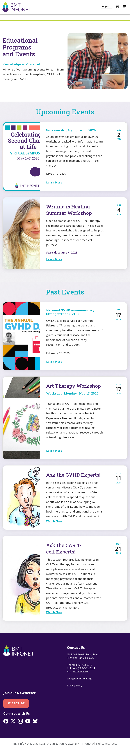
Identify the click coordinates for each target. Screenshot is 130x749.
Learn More (54, 182)
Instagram (20, 721)
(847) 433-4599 (80, 671)
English (105, 6)
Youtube (27, 721)
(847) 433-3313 (83, 664)
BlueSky (35, 721)
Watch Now (54, 521)
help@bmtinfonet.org (79, 678)
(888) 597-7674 (86, 668)
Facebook (5, 721)
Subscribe (16, 703)
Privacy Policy (75, 685)
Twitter (13, 721)
